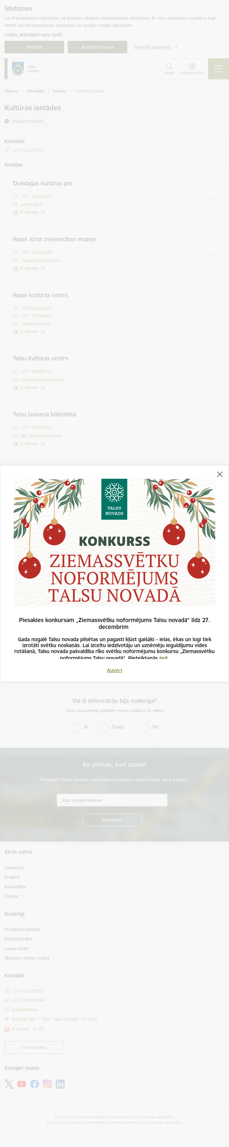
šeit (163, 658)
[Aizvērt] (219, 474)
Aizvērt (114, 670)
